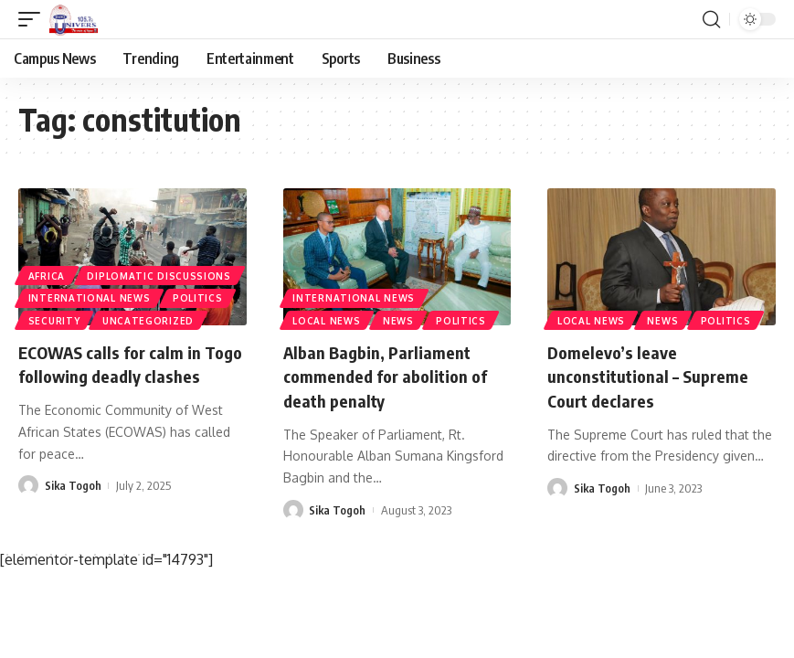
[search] (711, 19)
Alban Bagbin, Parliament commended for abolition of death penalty (393, 375)
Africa (47, 270)
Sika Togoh (73, 508)
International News (90, 295)
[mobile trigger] (33, 19)
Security (55, 319)
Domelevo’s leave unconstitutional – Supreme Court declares (656, 375)
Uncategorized (151, 319)
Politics (201, 295)
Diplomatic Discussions (162, 270)
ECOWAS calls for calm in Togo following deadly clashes (117, 375)
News (402, 319)
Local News (328, 319)
